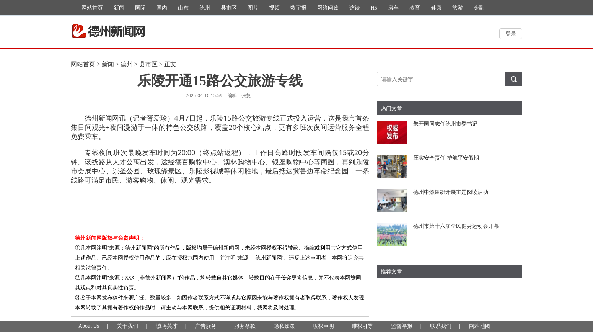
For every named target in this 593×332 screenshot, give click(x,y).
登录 (510, 33)
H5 (374, 8)
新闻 (119, 8)
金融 (479, 8)
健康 (436, 8)
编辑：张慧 (239, 95)
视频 (274, 8)
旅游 (457, 8)
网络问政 (328, 8)
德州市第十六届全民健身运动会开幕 (456, 225)
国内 (161, 8)
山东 (183, 8)
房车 (393, 8)
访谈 (354, 8)
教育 (414, 8)
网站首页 (92, 8)
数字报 (298, 8)
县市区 (229, 8)
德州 (204, 8)
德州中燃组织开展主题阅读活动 (450, 191)
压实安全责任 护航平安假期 (446, 157)
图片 (253, 8)
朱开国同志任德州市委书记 (445, 123)
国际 (140, 8)
